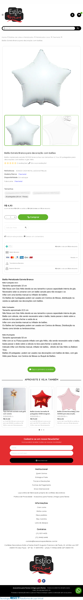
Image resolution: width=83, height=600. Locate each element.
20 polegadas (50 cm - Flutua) (17, 197)
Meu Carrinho (41, 519)
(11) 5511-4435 (41, 533)
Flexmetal (18, 181)
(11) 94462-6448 (41, 537)
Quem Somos (41, 473)
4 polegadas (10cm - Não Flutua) (17, 193)
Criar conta (41, 507)
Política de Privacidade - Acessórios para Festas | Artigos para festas (41, 497)
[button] (39, 429)
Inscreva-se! (41, 460)
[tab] (41, 247)
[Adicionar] (15, 217)
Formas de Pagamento (41, 485)
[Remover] (6, 217)
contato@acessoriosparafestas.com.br (41, 541)
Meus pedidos (41, 515)
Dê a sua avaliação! (37, 163)
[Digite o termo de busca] (38, 28)
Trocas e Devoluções (41, 481)
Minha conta (41, 511)
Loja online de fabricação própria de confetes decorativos (41, 493)
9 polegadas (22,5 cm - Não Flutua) (46, 193)
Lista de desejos (41, 523)
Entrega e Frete (41, 477)
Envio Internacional (41, 489)
